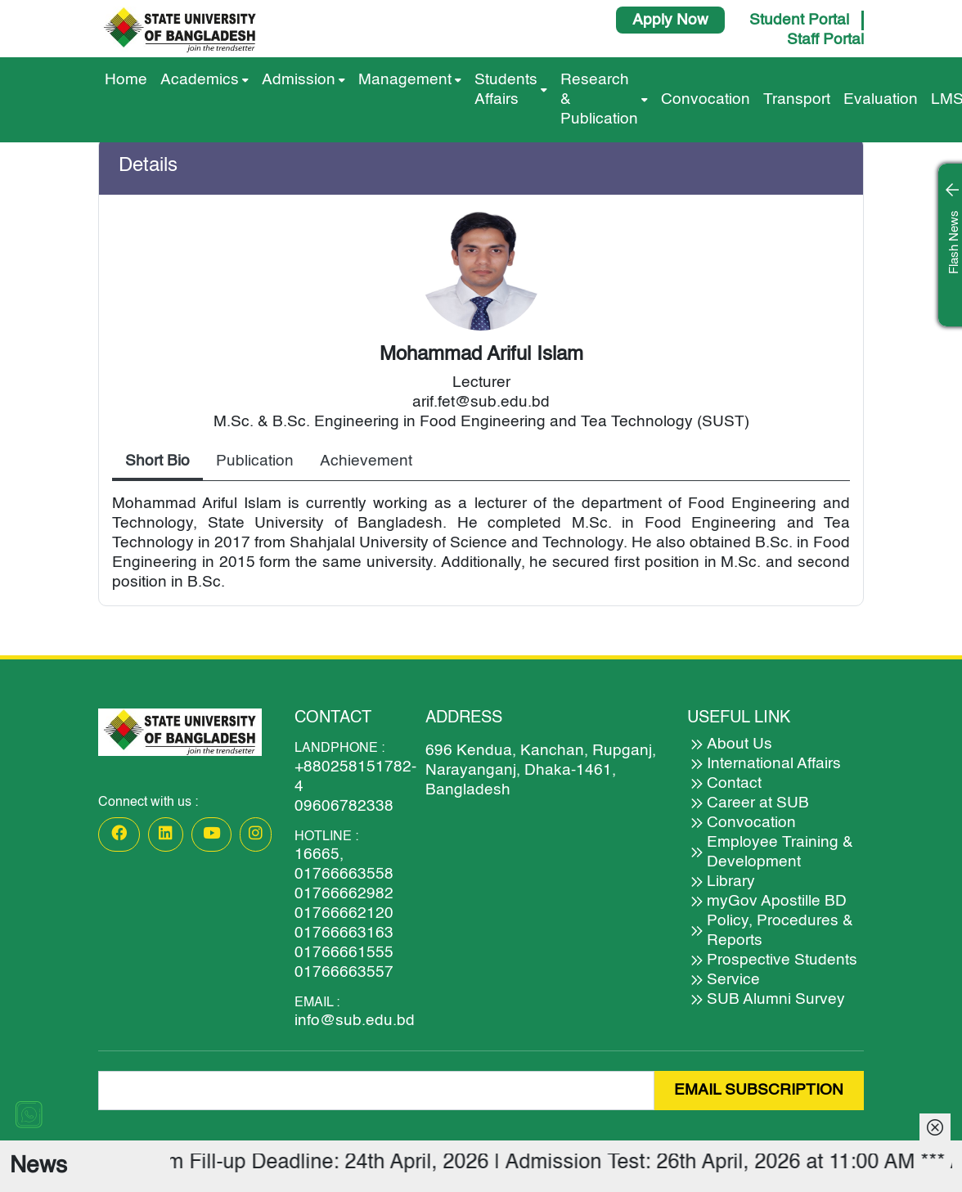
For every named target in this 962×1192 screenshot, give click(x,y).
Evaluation (880, 99)
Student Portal (799, 20)
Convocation (705, 99)
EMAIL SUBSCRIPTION (758, 1090)
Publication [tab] (255, 461)
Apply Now (670, 20)
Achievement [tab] (366, 461)
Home (126, 80)
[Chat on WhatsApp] (28, 1114)
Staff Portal (825, 39)
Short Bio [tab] (157, 461)
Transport (796, 99)
